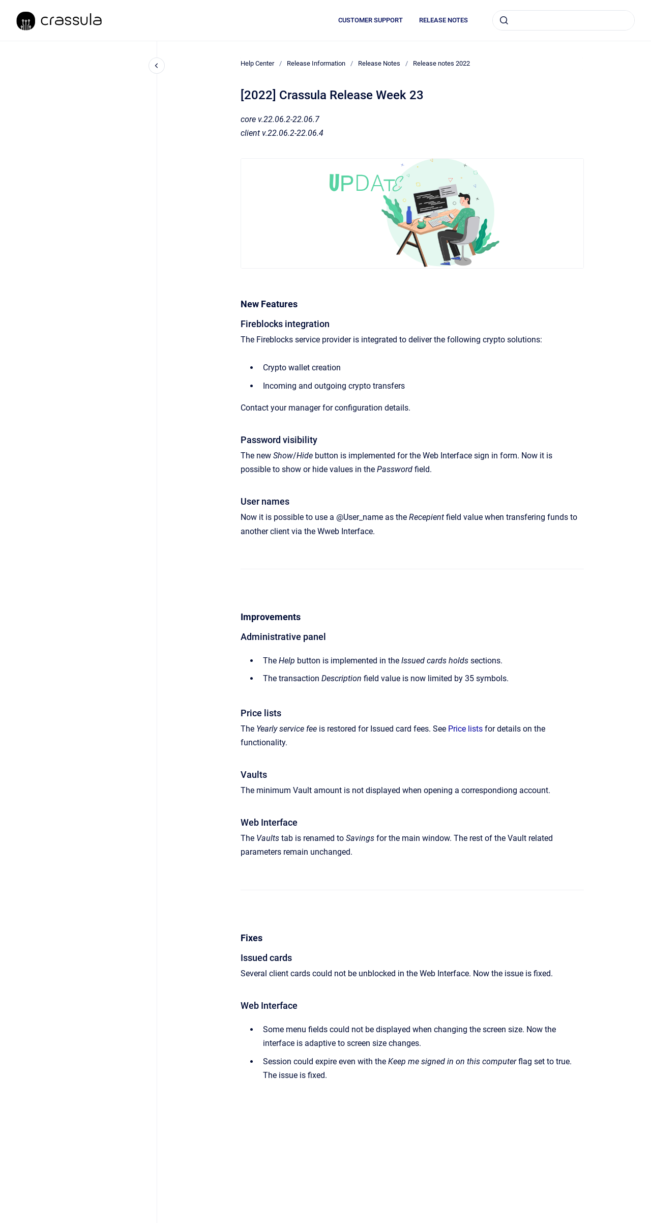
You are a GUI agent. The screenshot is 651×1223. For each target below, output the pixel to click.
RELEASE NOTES (443, 20)
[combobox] (563, 20)
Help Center (257, 63)
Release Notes (379, 63)
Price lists (465, 729)
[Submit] (504, 20)
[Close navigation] (157, 65)
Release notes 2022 (441, 63)
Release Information (316, 63)
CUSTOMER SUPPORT (370, 20)
